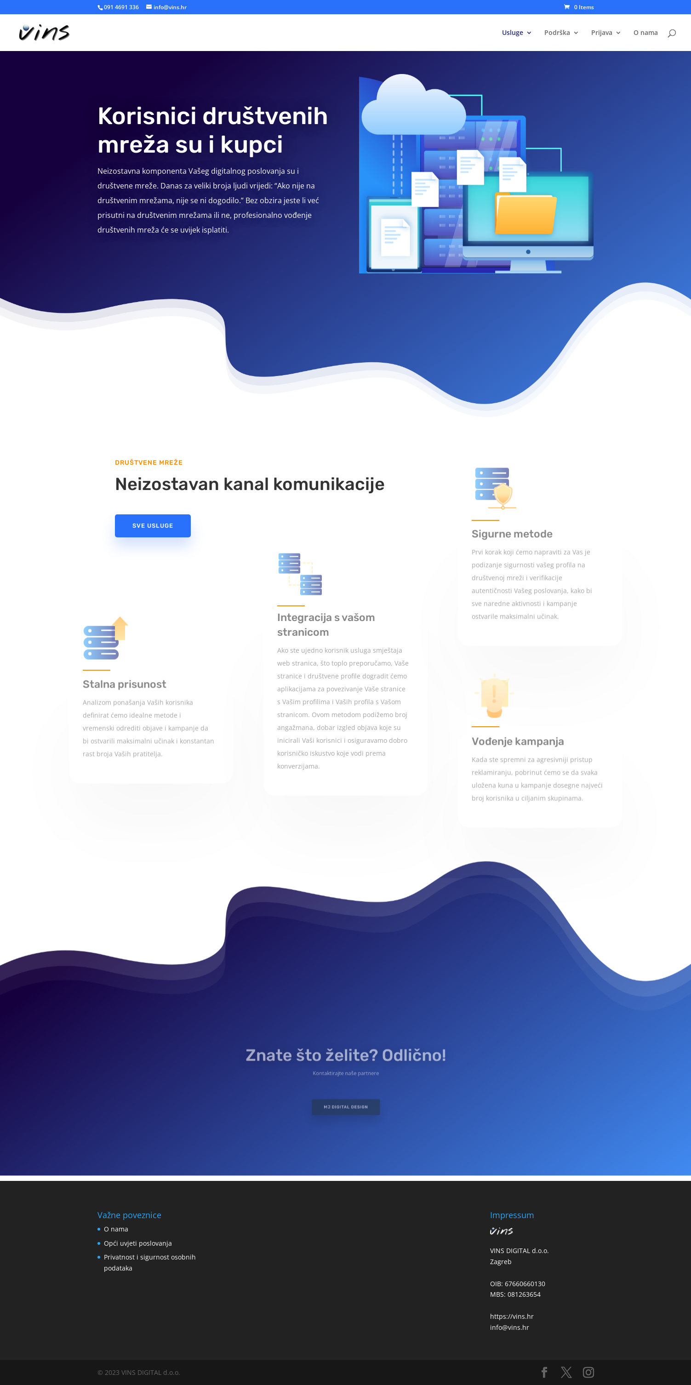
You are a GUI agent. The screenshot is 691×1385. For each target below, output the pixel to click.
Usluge (512, 33)
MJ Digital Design (345, 1105)
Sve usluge (152, 525)
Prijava (601, 33)
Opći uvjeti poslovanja (138, 1243)
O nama (646, 33)
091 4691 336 (121, 7)
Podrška (557, 33)
